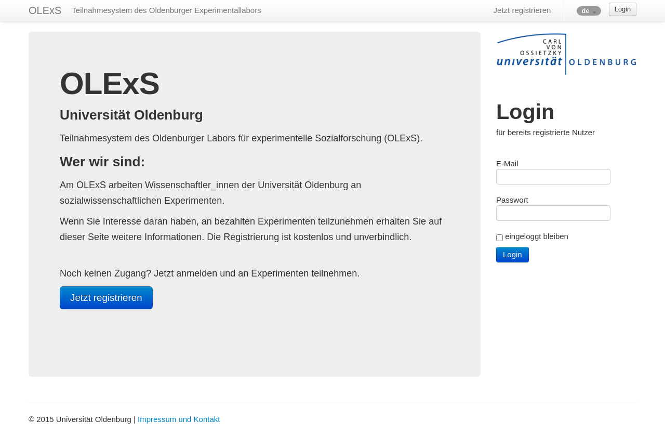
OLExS (45, 10)
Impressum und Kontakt (179, 419)
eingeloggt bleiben (536, 236)
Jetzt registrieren (522, 10)
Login (623, 9)
